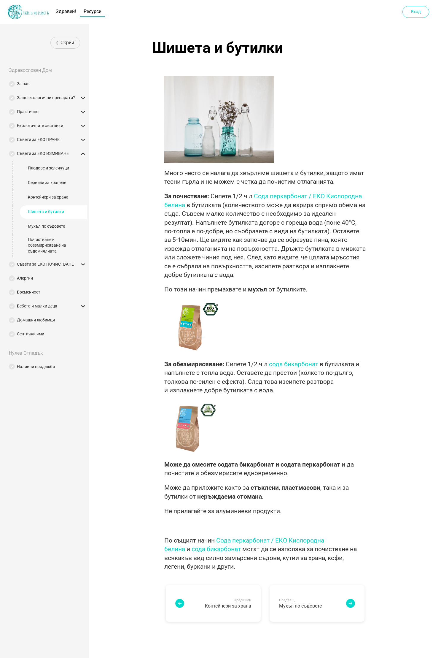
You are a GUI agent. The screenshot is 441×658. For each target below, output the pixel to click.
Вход (416, 11)
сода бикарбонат (293, 364)
